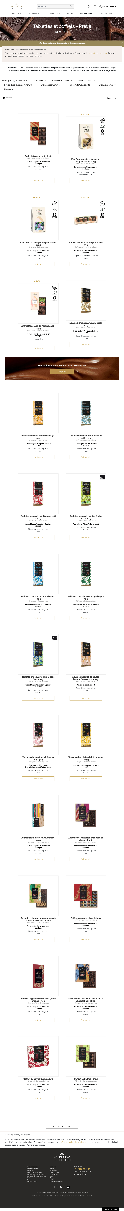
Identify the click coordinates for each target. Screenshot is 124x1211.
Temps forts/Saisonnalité (81, 85)
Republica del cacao (56, 1182)
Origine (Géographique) (52, 85)
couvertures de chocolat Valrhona (72, 43)
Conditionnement (87, 80)
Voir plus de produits (62, 1126)
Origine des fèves (107, 85)
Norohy (52, 1169)
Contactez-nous (32, 1181)
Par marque (33, 14)
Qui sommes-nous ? (33, 1167)
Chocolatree (54, 1174)
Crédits (82, 1195)
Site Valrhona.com (32, 1169)
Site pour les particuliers (34, 1172)
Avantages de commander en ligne (36, 1176)
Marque (9, 89)
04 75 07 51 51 (82, 1169)
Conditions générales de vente (40, 1195)
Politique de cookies (55, 1195)
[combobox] (55, 6)
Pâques (70, 14)
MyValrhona (30, 1170)
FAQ (28, 1179)
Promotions (86, 14)
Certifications (40, 80)
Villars (52, 1180)
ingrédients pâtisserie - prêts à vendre (75, 1142)
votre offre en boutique (97, 53)
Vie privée (65, 1195)
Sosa (51, 1176)
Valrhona (53, 1167)
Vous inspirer (105, 14)
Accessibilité (89, 1195)
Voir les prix (38, 181)
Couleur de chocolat (62, 80)
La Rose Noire (54, 1172)
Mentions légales (74, 1195)
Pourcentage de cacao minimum (19, 85)
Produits (16, 14)
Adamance (53, 1170)
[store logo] (16, 6)
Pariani (52, 1178)
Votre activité (53, 14)
